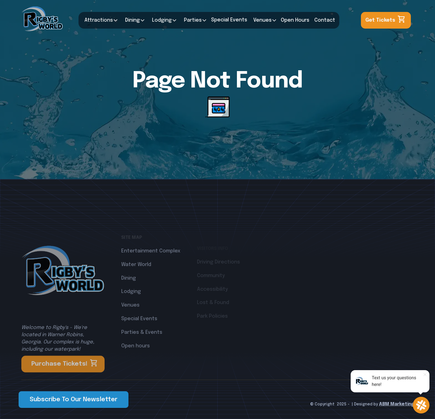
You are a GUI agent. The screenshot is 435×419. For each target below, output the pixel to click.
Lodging (131, 306)
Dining (132, 20)
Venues (262, 20)
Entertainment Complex (150, 265)
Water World (136, 279)
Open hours (135, 360)
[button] (100, 20)
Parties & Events (141, 346)
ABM (384, 404)
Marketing (401, 404)
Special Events (139, 333)
